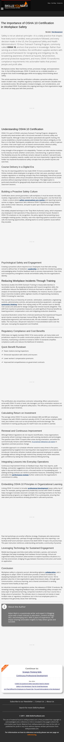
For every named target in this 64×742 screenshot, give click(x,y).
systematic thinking (9, 304)
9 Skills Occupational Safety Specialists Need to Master (32, 684)
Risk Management (57, 32)
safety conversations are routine (32, 200)
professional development (38, 488)
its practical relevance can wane (43, 442)
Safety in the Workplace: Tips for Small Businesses (32, 686)
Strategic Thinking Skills (31, 672)
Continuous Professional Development (32, 675)
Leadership (32, 269)
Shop (49, 3)
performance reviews (20, 475)
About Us (50, 701)
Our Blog (53, 3)
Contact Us (60, 3)
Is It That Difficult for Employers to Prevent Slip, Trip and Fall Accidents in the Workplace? (32, 689)
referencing (31, 735)
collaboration (50, 572)
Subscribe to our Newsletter (21, 701)
